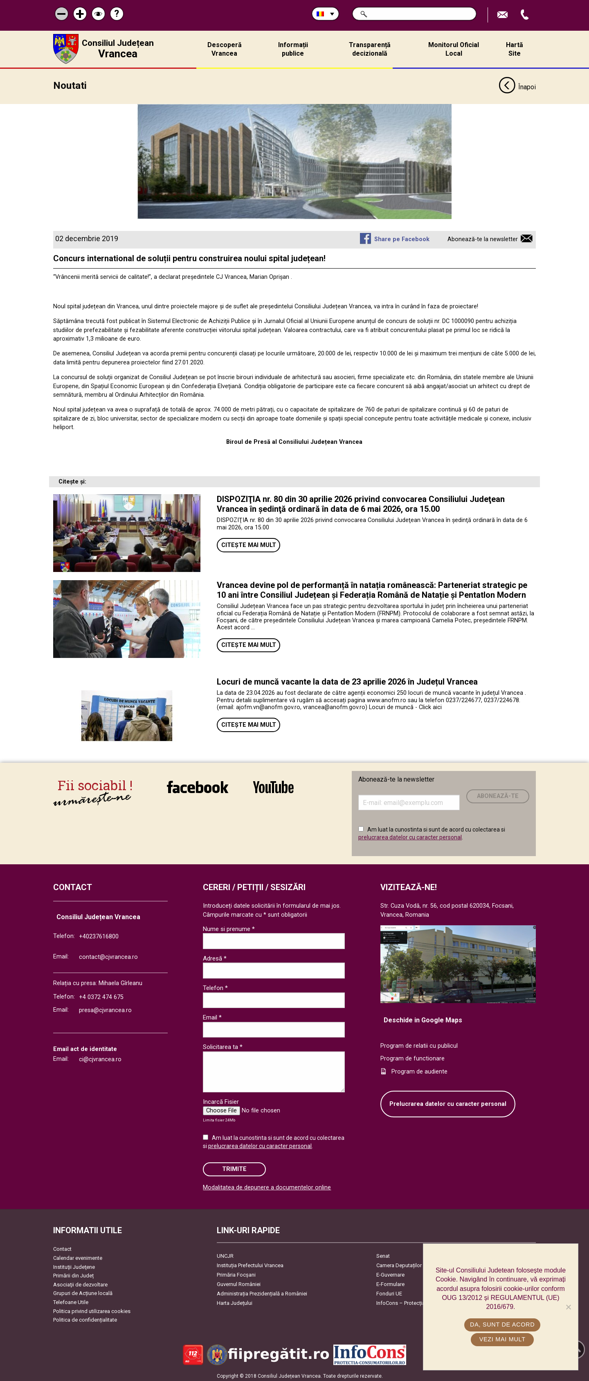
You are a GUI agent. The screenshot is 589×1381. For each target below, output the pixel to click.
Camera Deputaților (399, 1263)
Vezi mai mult (502, 1339)
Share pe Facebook (401, 237)
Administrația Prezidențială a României (262, 1291)
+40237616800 (99, 934)
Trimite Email (503, 14)
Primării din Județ (73, 1273)
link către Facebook (197, 784)
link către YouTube (273, 784)
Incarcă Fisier (221, 1099)
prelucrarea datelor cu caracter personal (410, 835)
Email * (212, 1015)
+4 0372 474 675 (101, 995)
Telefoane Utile (70, 1300)
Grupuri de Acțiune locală (82, 1291)
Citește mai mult (248, 542)
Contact (62, 1247)
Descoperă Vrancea (224, 49)
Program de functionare (412, 1056)
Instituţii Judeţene (74, 1264)
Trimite (234, 1166)
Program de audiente (419, 1069)
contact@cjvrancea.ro (108, 954)
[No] (568, 1307)
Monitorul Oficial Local (453, 49)
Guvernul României (239, 1282)
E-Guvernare (390, 1273)
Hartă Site (514, 49)
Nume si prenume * (229, 926)
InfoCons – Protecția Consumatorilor (419, 1301)
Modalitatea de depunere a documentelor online (267, 1185)
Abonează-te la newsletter (482, 237)
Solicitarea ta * (223, 1045)
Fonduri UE (389, 1291)
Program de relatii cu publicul (419, 1043)
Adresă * (215, 956)
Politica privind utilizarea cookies (91, 1309)
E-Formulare (390, 1282)
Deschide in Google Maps (423, 1018)
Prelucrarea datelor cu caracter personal (447, 1101)
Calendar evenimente (77, 1255)
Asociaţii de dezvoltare (80, 1282)
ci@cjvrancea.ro (100, 1056)
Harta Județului (234, 1301)
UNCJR (225, 1254)
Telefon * (215, 985)
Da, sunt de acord (502, 1324)
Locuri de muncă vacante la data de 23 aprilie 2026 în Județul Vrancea (347, 679)
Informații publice (293, 49)
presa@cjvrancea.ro (105, 1007)
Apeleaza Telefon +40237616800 (525, 14)
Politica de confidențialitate (85, 1318)
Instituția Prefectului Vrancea (250, 1263)
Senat (383, 1254)
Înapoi (517, 85)
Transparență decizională (370, 49)
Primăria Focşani (236, 1273)
